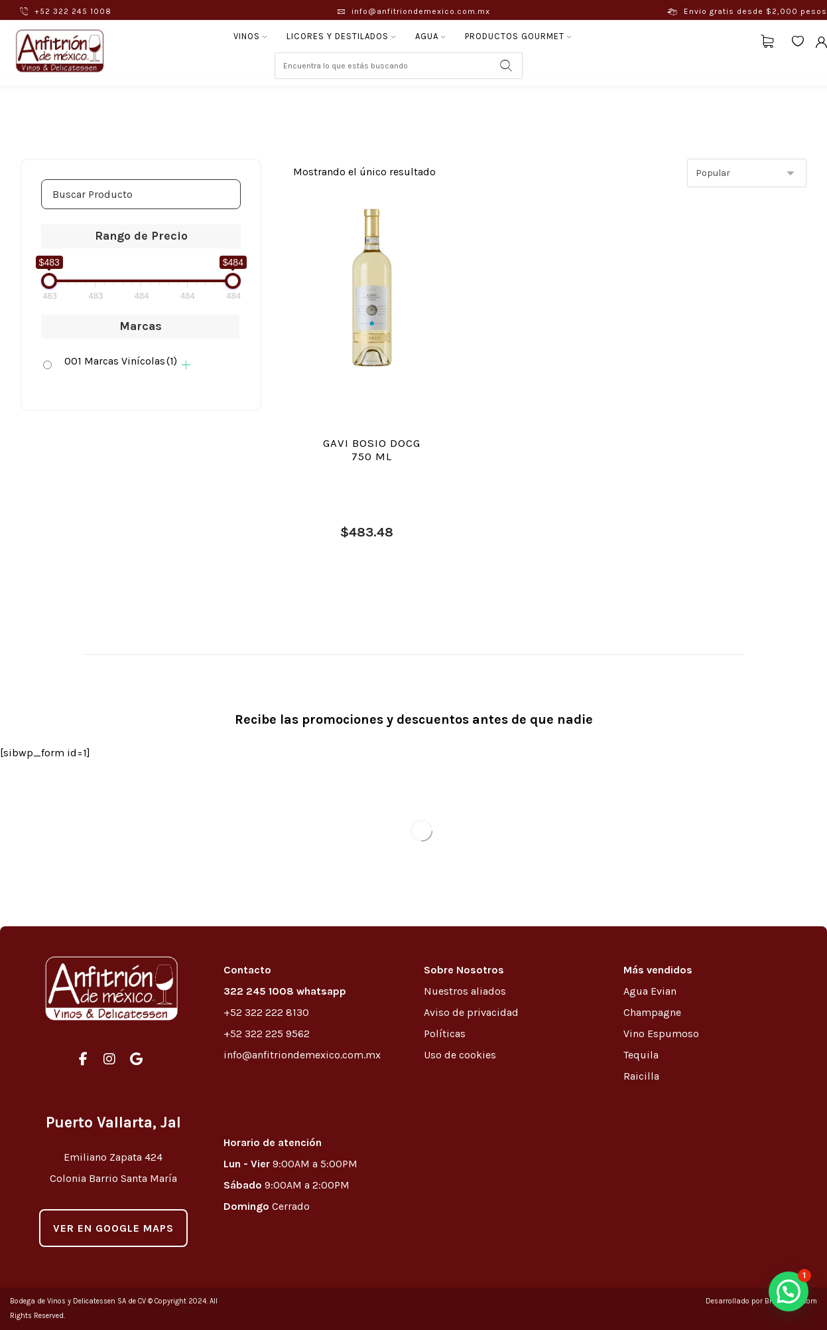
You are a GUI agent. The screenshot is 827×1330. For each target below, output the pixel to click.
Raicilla (641, 1076)
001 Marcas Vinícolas (120, 361)
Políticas (445, 1033)
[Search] (506, 66)
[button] (788, 1291)
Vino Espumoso (661, 1033)
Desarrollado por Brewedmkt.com (761, 1301)
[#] (83, 1059)
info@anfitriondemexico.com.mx (302, 1054)
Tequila (641, 1054)
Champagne (652, 1012)
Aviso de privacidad (471, 1012)
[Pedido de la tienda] (746, 173)
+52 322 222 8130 (266, 1012)
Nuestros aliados (466, 991)
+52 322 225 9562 (266, 1033)
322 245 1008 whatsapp (284, 991)
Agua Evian (649, 991)
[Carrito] (767, 40)
